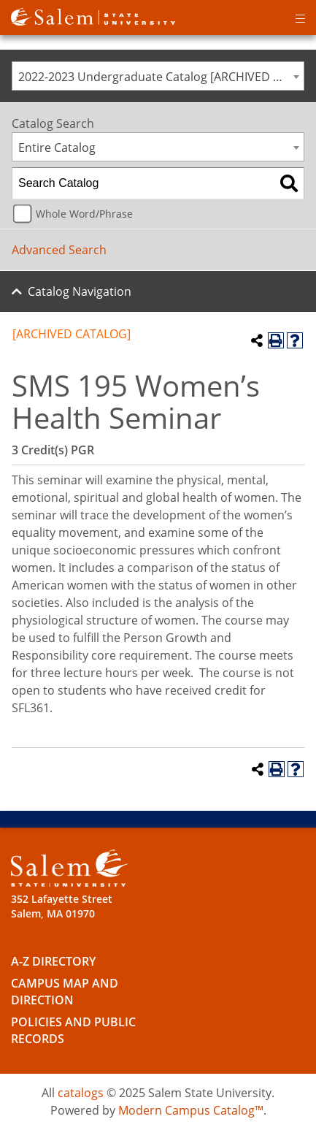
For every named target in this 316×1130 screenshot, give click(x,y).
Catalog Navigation (79, 291)
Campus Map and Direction (64, 991)
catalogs (81, 1093)
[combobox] (158, 76)
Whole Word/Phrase (84, 214)
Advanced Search (59, 250)
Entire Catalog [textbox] (57, 148)
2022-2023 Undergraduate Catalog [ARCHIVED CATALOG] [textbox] (161, 77)
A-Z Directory (53, 961)
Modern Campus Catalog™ (190, 1110)
